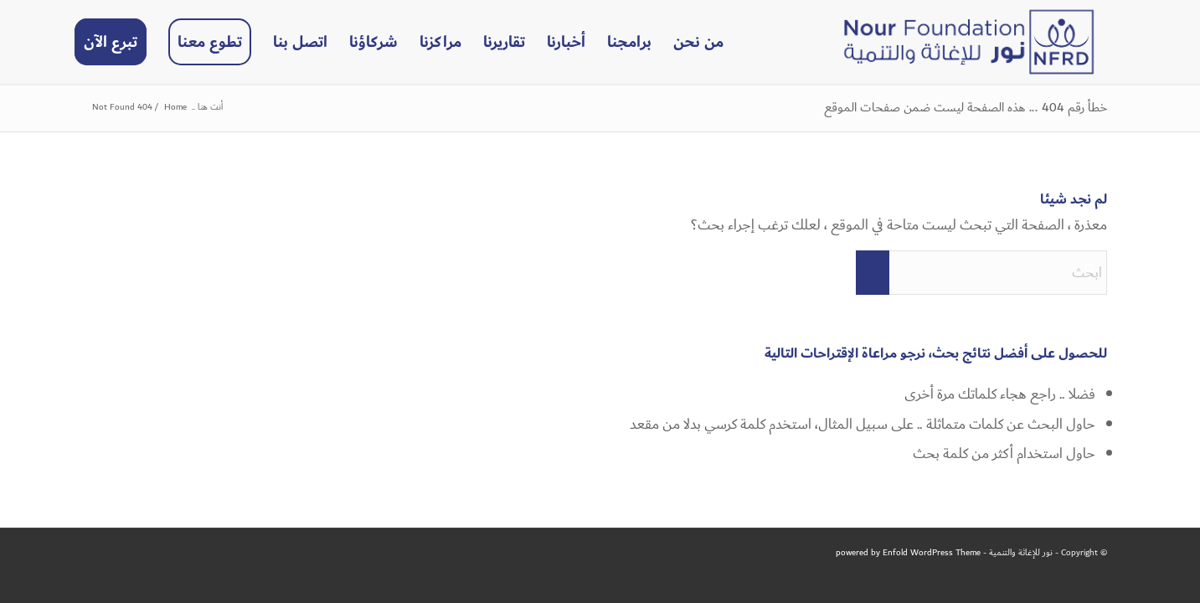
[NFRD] (969, 42)
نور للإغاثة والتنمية (1021, 552)
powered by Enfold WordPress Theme (908, 552)
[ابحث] (981, 272)
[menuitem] (698, 42)
